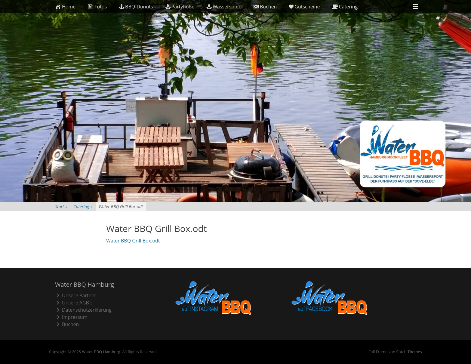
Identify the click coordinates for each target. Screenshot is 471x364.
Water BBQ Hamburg (101, 351)
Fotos (97, 6)
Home (65, 6)
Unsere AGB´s (74, 302)
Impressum (71, 317)
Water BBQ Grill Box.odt (133, 240)
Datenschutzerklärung (83, 310)
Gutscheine (304, 6)
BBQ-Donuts (136, 6)
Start (61, 206)
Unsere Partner (75, 295)
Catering (345, 6)
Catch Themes (409, 351)
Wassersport (223, 6)
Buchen (265, 6)
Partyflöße (180, 6)
